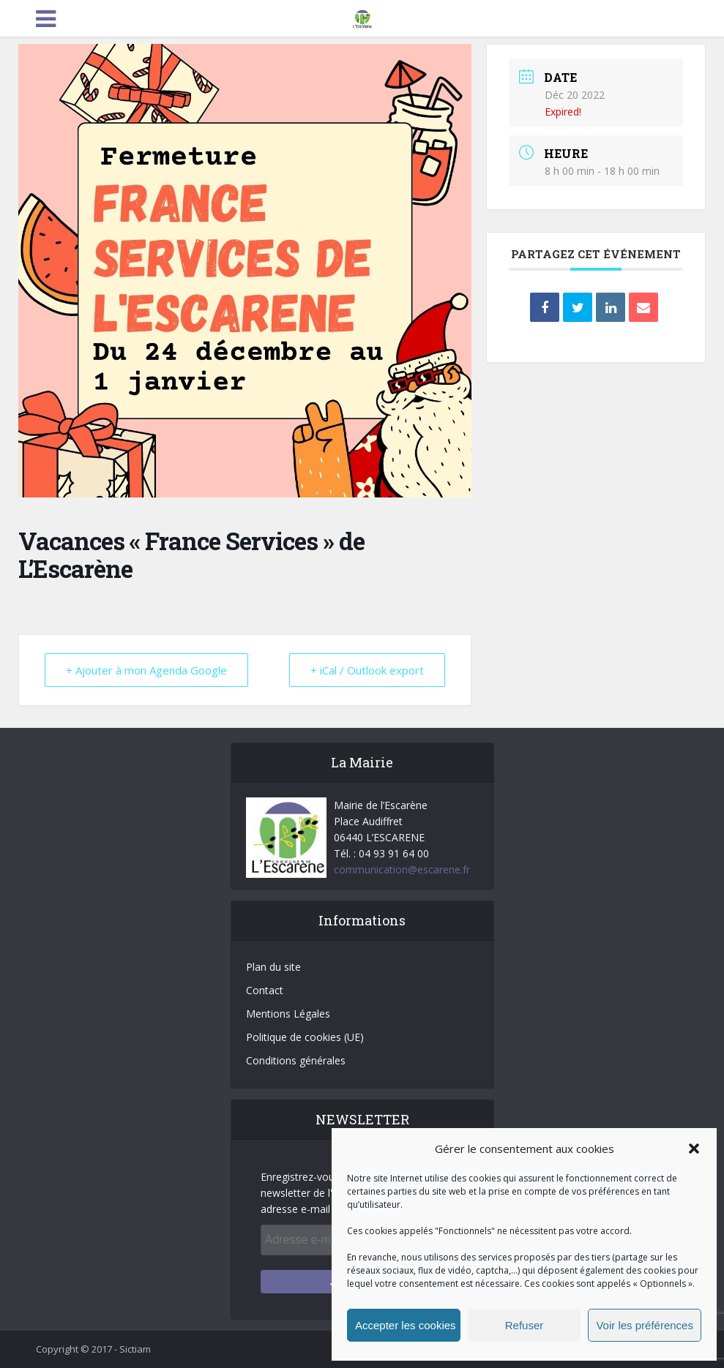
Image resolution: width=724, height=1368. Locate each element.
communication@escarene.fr (402, 869)
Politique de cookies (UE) (305, 1037)
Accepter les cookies (405, 1325)
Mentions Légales (288, 1014)
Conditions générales (296, 1060)
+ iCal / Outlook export (367, 670)
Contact (264, 990)
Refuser (524, 1325)
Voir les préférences (644, 1325)
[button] (694, 1148)
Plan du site (273, 967)
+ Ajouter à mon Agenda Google (146, 670)
